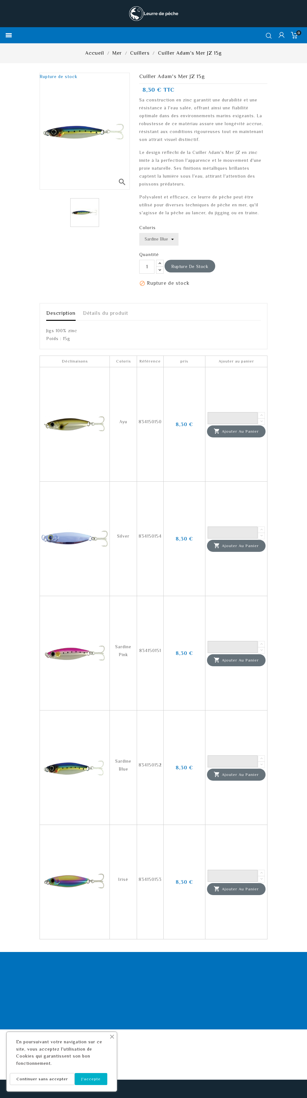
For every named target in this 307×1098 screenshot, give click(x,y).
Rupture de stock (190, 266)
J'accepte (91, 1079)
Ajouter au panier (236, 431)
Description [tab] (61, 313)
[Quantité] (146, 267)
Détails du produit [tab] (105, 313)
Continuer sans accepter (42, 1079)
